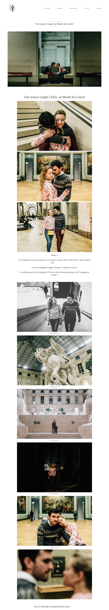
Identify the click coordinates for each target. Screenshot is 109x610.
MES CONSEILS (73, 8)
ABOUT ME (47, 8)
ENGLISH (87, 8)
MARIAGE (59, 8)
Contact (99, 8)
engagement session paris (54, 21)
